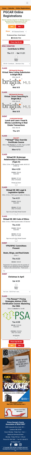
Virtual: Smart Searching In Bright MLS (16, 97)
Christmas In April (16, 277)
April (12, 26)
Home (4, 8)
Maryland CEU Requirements (13, 21)
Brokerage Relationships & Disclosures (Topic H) (16, 159)
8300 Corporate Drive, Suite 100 (14, 427)
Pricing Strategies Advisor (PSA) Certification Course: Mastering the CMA (16, 302)
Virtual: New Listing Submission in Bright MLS (16, 73)
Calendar (11, 8)
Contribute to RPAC (16, 49)
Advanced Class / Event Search (16, 35)
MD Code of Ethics (16, 219)
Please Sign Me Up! (16, 42)
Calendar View (16, 38)
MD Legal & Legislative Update (16, 191)
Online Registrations (23, 8)
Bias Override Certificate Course (16, 141)
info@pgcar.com (15, 442)
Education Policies (20, 23)
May (20, 26)
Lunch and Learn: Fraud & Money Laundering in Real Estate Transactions (16, 122)
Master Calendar (7, 20)
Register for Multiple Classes (21, 20)
